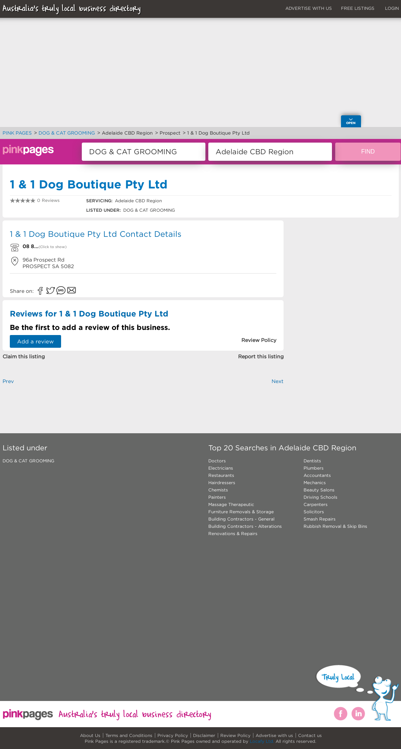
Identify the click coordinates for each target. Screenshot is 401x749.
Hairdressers (221, 482)
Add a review (35, 341)
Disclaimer (204, 735)
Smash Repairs (320, 519)
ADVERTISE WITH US (308, 8)
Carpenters (316, 504)
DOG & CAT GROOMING (28, 460)
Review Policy (235, 735)
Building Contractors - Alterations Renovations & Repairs (245, 530)
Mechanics (315, 482)
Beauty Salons (319, 489)
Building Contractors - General (241, 519)
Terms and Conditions (128, 735)
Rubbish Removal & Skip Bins (335, 526)
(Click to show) (53, 247)
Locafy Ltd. (262, 741)
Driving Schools (320, 497)
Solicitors (314, 511)
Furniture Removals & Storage (241, 511)
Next (278, 381)
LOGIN (392, 8)
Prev (8, 381)
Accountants (317, 475)
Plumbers (314, 468)
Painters (217, 497)
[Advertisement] (161, 595)
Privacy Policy (172, 735)
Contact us (310, 735)
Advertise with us (274, 735)
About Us (90, 735)
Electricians (220, 468)
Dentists (312, 460)
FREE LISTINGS (357, 8)
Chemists (218, 489)
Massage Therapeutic (231, 504)
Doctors (217, 460)
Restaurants (221, 475)
